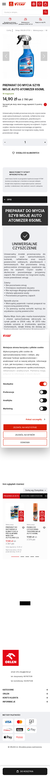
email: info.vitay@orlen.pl (21, 672)
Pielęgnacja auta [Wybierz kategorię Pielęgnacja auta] (11, 496)
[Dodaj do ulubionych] (25, 156)
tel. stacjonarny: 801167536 (21, 676)
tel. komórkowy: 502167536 (22, 681)
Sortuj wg (29, 490)
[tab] (25, 199)
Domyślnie (38, 490)
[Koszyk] (45, 4)
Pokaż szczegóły (34, 419)
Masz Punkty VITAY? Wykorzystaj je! (19, 173)
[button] (4, 4)
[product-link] (14, 528)
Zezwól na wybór (25, 435)
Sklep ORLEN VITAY (23, 30)
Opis (9, 199)
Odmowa (25, 442)
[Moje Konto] (33, 4)
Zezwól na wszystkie (25, 427)
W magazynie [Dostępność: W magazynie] (8, 94)
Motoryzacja (38, 30)
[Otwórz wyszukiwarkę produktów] (25, 12)
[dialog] (39, 4)
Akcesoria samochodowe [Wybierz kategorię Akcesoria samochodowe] (32, 496)
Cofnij (9, 30)
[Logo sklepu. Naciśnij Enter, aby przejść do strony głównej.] (17, 4)
